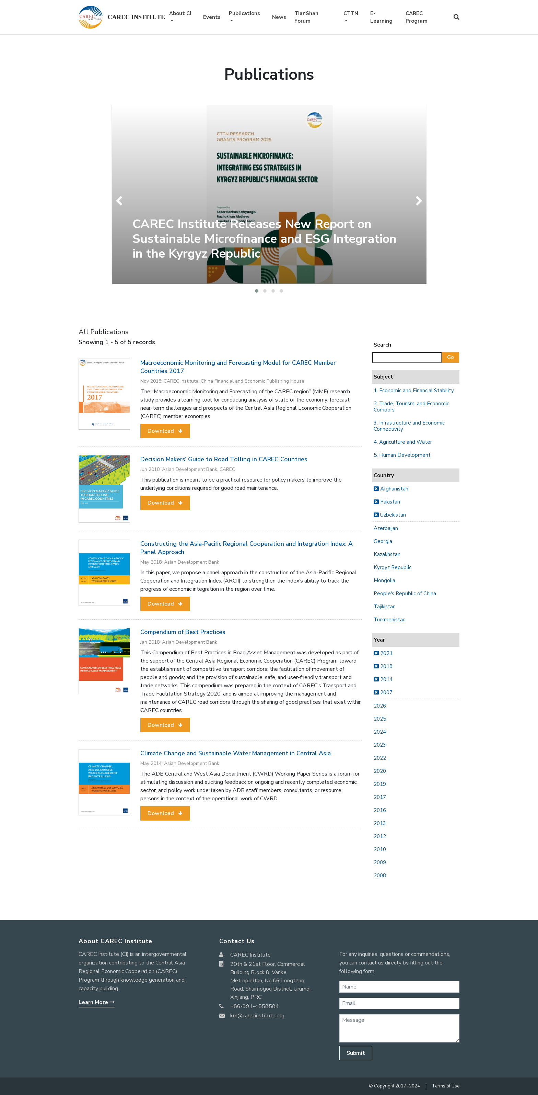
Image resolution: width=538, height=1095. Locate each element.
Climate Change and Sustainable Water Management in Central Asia (235, 753)
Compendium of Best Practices (182, 632)
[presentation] (120, 201)
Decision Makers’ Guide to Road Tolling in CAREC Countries (223, 459)
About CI (180, 13)
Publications (244, 13)
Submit (356, 1053)
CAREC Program (417, 17)
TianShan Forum (306, 17)
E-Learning (381, 17)
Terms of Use (445, 1086)
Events (212, 17)
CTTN (350, 13)
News (279, 17)
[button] (257, 290)
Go (450, 357)
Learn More (97, 1002)
